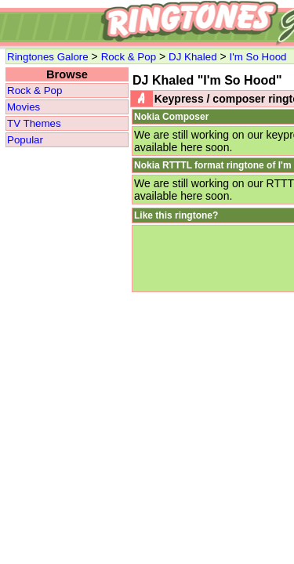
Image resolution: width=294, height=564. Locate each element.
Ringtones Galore (48, 57)
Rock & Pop (128, 57)
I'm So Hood (258, 57)
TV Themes (34, 123)
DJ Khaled (193, 57)
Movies (23, 107)
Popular (25, 140)
